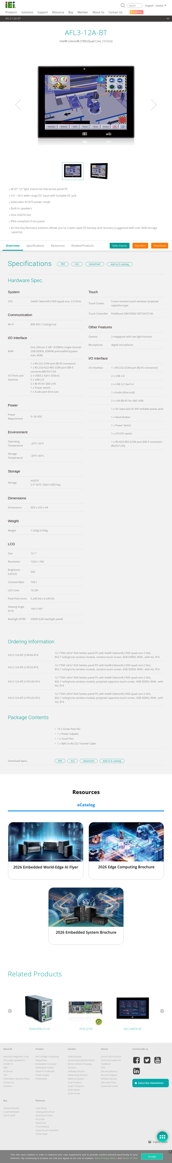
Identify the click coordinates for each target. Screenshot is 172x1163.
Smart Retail (73, 1089)
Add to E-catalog (120, 264)
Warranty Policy (108, 1082)
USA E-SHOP (9, 1115)
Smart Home (74, 1093)
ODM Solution (75, 1056)
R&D (5, 1067)
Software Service (109, 1078)
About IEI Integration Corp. (16, 1056)
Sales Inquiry (119, 245)
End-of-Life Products (111, 1056)
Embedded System (45, 1067)
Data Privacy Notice (106, 1158)
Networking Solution (78, 1074)
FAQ (103, 1067)
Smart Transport (76, 1086)
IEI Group (7, 1071)
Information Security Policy (16, 1078)
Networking (41, 1060)
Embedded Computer (46, 1063)
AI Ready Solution (76, 1071)
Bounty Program (109, 1074)
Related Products (82, 245)
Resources (58, 245)
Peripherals (41, 1078)
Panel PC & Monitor (45, 1071)
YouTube (40, 1119)
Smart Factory (74, 1082)
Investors (7, 1086)
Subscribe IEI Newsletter (47, 1130)
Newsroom (41, 1122)
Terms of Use (129, 1158)
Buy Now (140, 245)
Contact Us (8, 1082)
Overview (13, 245)
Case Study (41, 1108)
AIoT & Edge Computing (47, 1056)
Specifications (35, 245)
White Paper (42, 1133)
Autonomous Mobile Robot (81, 1060)
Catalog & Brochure (45, 1111)
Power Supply (42, 1074)
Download (160, 245)
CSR (5, 1074)
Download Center (109, 1086)
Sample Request (11, 1108)
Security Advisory (109, 1071)
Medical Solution (76, 1078)
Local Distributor (11, 1111)
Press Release (42, 1126)
